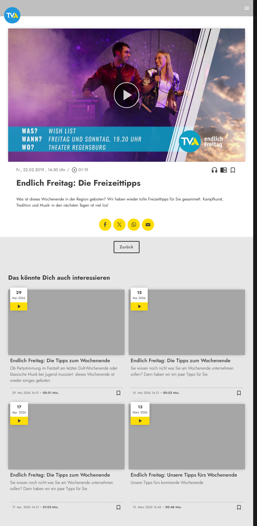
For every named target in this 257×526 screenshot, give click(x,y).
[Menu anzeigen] (247, 8)
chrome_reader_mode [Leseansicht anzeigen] (223, 169)
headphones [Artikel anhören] (214, 169)
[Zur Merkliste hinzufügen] (233, 170)
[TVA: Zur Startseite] (12, 15)
